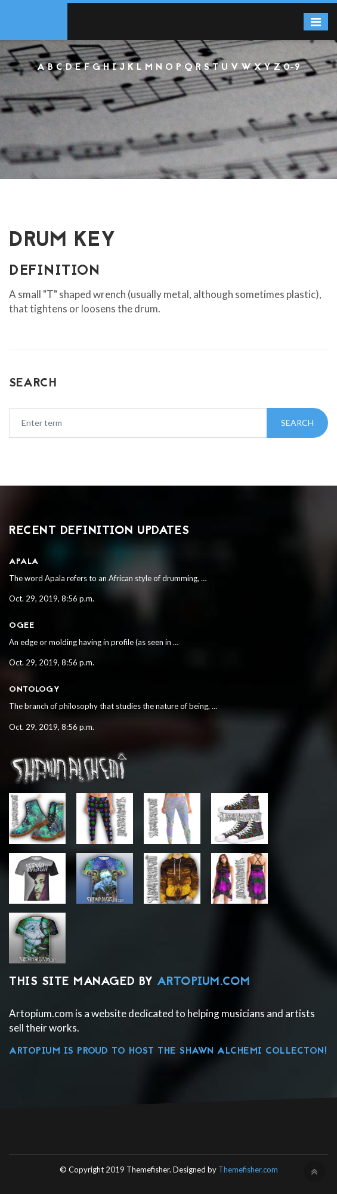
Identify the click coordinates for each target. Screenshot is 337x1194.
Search (297, 423)
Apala (24, 561)
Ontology (34, 689)
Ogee (21, 625)
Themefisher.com (248, 1169)
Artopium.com (204, 982)
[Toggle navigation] (316, 21)
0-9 (292, 67)
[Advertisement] (168, 107)
